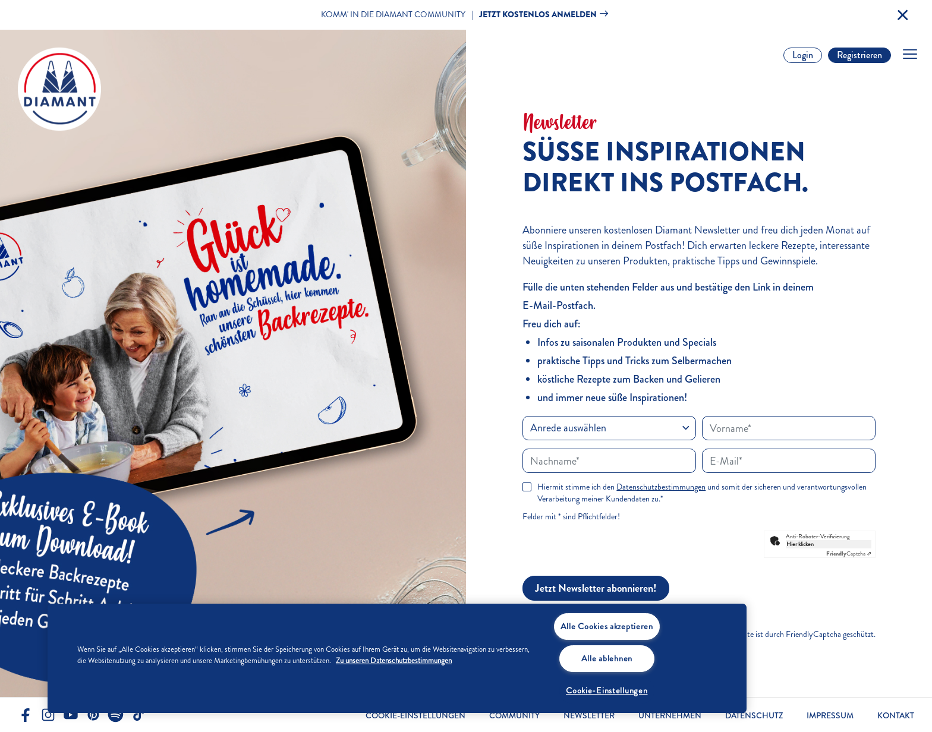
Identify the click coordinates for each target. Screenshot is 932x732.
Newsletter (589, 715)
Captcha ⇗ (848, 554)
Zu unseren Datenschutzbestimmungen (394, 660)
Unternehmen (669, 715)
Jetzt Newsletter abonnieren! (596, 588)
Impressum (830, 715)
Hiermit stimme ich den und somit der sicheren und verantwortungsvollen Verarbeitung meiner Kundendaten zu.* (702, 492)
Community (514, 715)
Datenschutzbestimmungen (661, 487)
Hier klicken (800, 544)
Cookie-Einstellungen (415, 716)
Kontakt (895, 715)
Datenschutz (754, 715)
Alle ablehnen (606, 658)
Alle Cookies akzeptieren (607, 626)
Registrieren (859, 55)
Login (802, 55)
